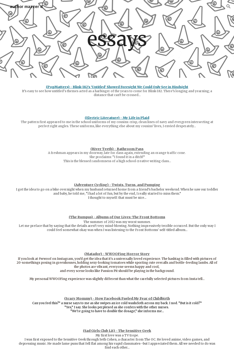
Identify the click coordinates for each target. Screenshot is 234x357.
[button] (228, 6)
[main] (117, 39)
